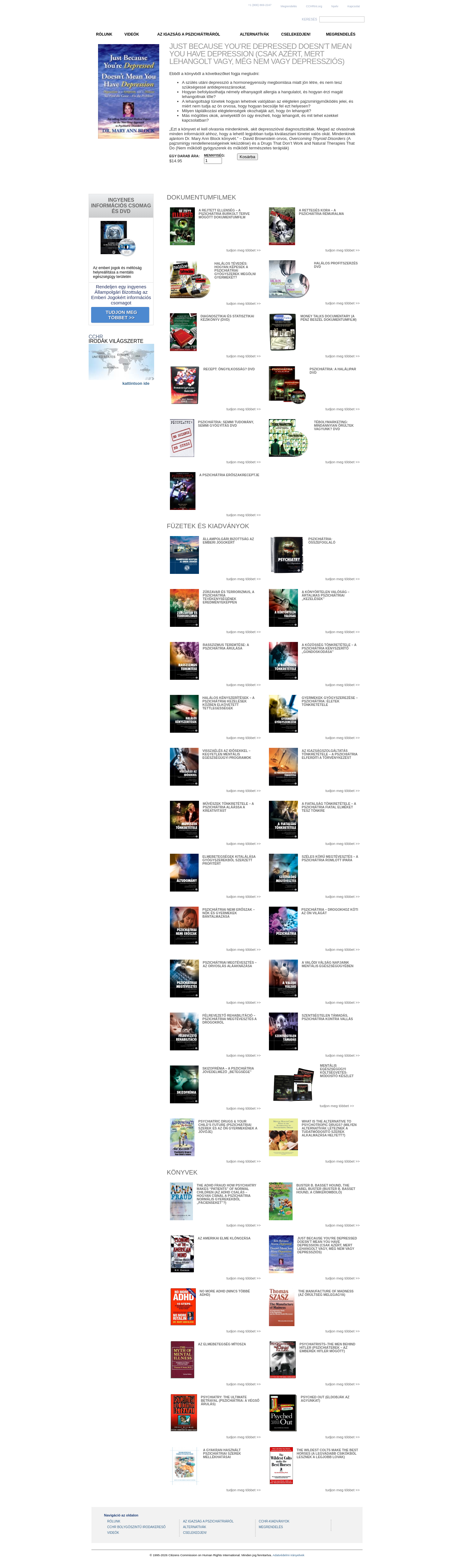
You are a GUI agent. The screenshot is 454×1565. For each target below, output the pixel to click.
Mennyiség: (214, 155)
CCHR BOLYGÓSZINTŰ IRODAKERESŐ (136, 1527)
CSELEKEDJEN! (296, 34)
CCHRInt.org (314, 6)
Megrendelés (289, 6)
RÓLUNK (104, 34)
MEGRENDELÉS (340, 34)
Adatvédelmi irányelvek (289, 1555)
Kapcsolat (353, 6)
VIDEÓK (132, 34)
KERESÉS (309, 19)
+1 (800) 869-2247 (259, 5)
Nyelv (334, 6)
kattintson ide (135, 383)
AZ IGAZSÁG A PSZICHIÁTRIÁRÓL (188, 34)
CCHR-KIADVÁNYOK (274, 1521)
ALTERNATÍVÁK (254, 34)
